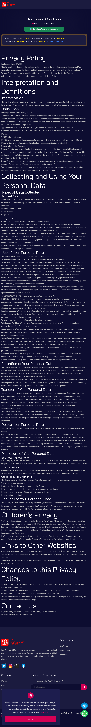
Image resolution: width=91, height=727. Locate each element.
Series (3, 685)
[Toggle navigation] (87, 4)
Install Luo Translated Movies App (44, 29)
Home (36, 23)
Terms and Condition (79, 713)
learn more (44, 712)
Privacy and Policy (62, 713)
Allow (30, 719)
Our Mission (65, 650)
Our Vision (64, 646)
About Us (63, 654)
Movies (4, 681)
